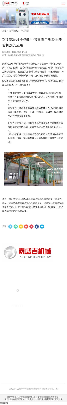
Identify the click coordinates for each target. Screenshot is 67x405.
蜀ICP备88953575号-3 (14, 399)
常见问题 (24, 31)
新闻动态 (13, 31)
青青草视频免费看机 (21, 361)
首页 (4, 31)
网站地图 (4, 403)
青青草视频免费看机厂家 (44, 361)
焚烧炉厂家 (32, 364)
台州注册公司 (54, 364)
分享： (5, 226)
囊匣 (16, 368)
